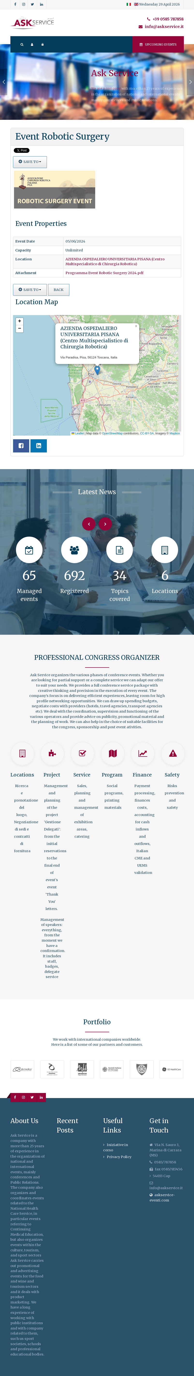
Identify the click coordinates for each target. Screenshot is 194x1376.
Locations (22, 775)
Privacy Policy (119, 1157)
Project (51, 775)
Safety (172, 775)
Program (112, 775)
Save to (30, 162)
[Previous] (88, 524)
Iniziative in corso (115, 1147)
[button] (97, 370)
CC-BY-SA (147, 433)
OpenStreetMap (112, 433)
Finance (142, 775)
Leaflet (78, 433)
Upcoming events (158, 44)
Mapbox (175, 433)
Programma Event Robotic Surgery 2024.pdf (104, 273)
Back (59, 290)
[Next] (105, 524)
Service (81, 775)
